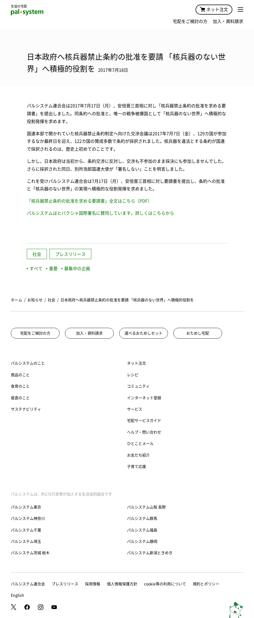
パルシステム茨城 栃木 (30, 553)
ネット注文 (214, 9)
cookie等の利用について (165, 584)
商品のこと (20, 375)
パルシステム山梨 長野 (146, 507)
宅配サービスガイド (144, 420)
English (17, 595)
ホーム (16, 300)
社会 (36, 254)
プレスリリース (70, 254)
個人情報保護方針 (122, 584)
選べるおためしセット (143, 333)
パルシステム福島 (142, 530)
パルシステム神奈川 (28, 518)
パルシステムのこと (28, 363)
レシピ (132, 375)
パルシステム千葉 (26, 530)
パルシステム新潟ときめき (149, 553)
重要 (52, 268)
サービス (134, 409)
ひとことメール (140, 443)
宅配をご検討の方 (190, 21)
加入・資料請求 (228, 21)
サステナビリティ (26, 409)
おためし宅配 (197, 333)
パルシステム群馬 (142, 518)
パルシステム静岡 (142, 541)
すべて (35, 268)
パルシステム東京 (26, 507)
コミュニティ (138, 386)
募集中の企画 (75, 268)
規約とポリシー (206, 584)
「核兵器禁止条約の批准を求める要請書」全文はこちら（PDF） (89, 201)
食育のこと (20, 386)
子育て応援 (136, 466)
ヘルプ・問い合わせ (144, 432)
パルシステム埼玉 (26, 541)
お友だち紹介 (138, 455)
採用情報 (92, 584)
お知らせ (35, 300)
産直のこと (20, 398)
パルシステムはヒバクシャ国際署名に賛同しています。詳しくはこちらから (100, 213)
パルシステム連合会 (28, 584)
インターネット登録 (144, 398)
